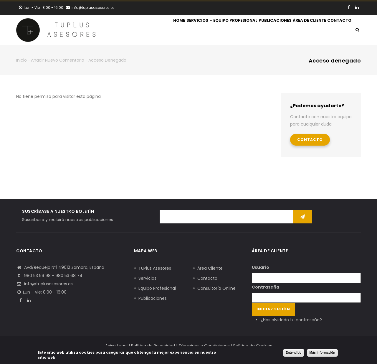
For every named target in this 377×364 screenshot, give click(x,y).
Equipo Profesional (212, 31)
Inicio (21, 60)
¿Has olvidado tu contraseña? (291, 320)
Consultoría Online (216, 288)
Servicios (170, 31)
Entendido (294, 352)
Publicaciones (259, 31)
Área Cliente (210, 268)
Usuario (260, 267)
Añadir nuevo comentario (57, 60)
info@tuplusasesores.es (44, 284)
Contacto (336, 31)
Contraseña (265, 287)
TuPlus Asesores (154, 268)
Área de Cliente (300, 31)
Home (143, 31)
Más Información (322, 352)
